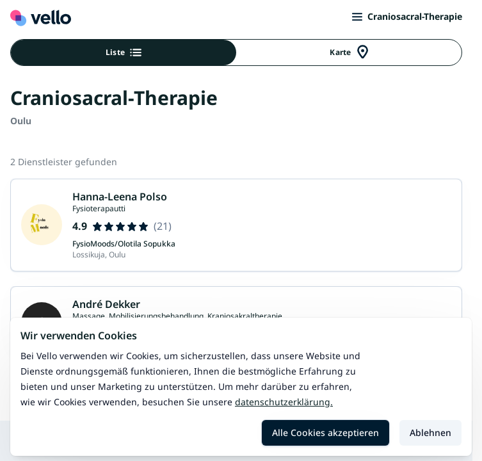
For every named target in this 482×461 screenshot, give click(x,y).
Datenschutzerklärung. (284, 402)
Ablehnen (430, 432)
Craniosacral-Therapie (407, 16)
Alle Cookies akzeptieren (325, 432)
